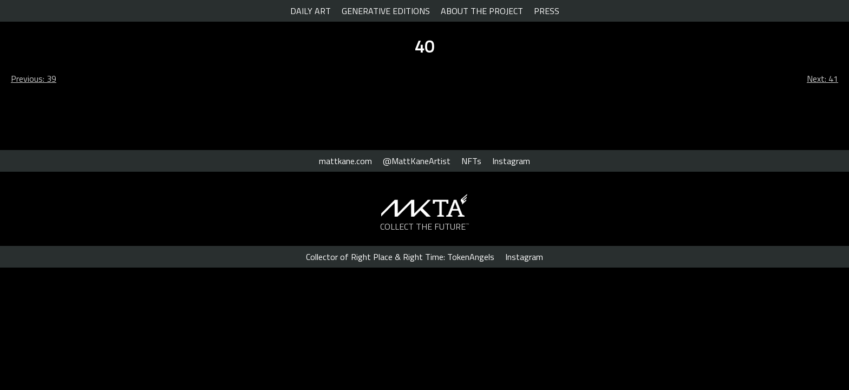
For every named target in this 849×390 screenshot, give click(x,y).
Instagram (511, 160)
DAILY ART (310, 10)
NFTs (471, 160)
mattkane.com (345, 160)
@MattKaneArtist (416, 160)
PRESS (546, 10)
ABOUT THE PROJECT (482, 10)
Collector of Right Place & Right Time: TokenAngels (400, 256)
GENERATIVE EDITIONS (386, 10)
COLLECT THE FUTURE (424, 226)
